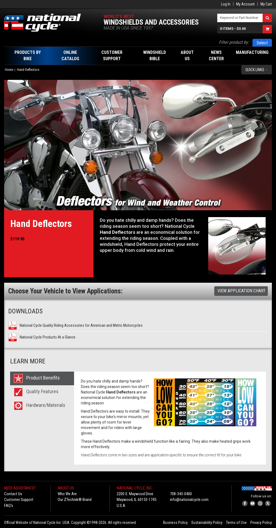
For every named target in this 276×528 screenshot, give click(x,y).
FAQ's (8, 505)
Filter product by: (234, 42)
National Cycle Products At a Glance (47, 337)
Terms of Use (236, 522)
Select (262, 42)
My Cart (266, 4)
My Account (245, 4)
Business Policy (175, 522)
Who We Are (67, 493)
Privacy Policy (261, 522)
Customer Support (18, 499)
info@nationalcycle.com (189, 499)
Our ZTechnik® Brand (75, 499)
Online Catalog (70, 55)
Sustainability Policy (206, 522)
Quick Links (256, 70)
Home (9, 70)
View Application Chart (242, 290)
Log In (225, 4)
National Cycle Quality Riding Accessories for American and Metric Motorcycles (81, 325)
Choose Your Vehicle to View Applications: (65, 291)
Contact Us (13, 493)
